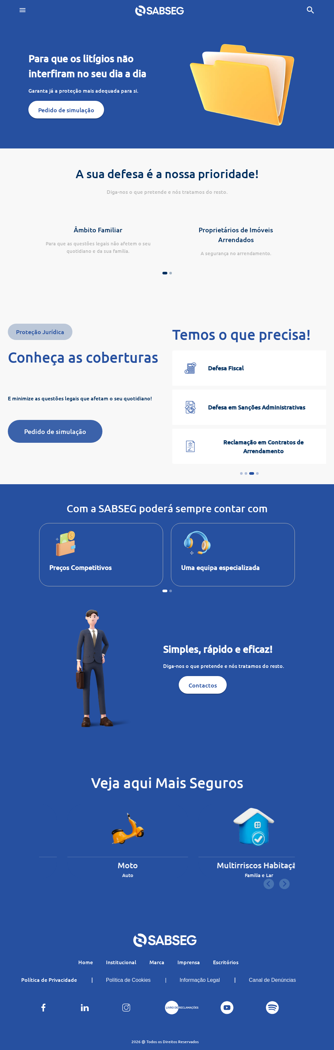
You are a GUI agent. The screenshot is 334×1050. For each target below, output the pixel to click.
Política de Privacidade (49, 979)
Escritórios (225, 961)
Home (85, 961)
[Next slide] (284, 884)
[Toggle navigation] (22, 11)
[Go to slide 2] (246, 473)
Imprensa (188, 961)
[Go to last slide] (269, 884)
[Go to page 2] (170, 273)
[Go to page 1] (164, 273)
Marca (156, 961)
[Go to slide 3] (251, 473)
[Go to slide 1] (241, 473)
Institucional (121, 961)
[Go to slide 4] (257, 473)
